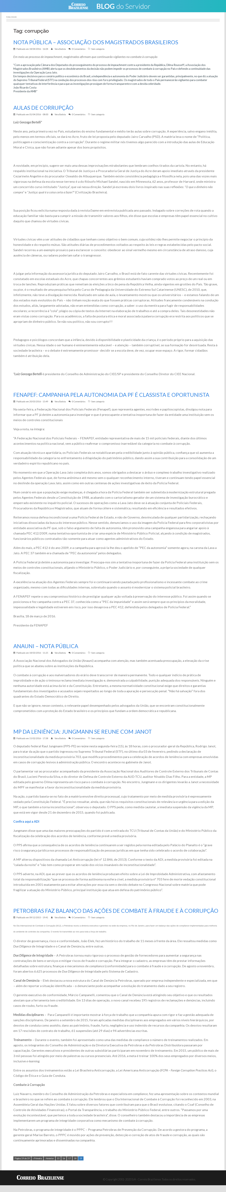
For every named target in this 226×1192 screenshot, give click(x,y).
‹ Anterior (49, 1165)
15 (58, 1165)
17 (69, 1165)
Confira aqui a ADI (26, 821)
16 (64, 1165)
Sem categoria (97, 49)
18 (75, 1165)
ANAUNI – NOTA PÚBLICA (46, 646)
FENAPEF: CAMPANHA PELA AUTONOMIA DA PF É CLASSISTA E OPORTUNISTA (114, 394)
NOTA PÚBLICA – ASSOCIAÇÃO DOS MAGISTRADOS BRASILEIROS (98, 42)
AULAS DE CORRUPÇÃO (44, 107)
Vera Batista (60, 49)
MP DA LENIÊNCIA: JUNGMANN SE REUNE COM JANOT (84, 731)
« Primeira (37, 1165)
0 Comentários (78, 49)
